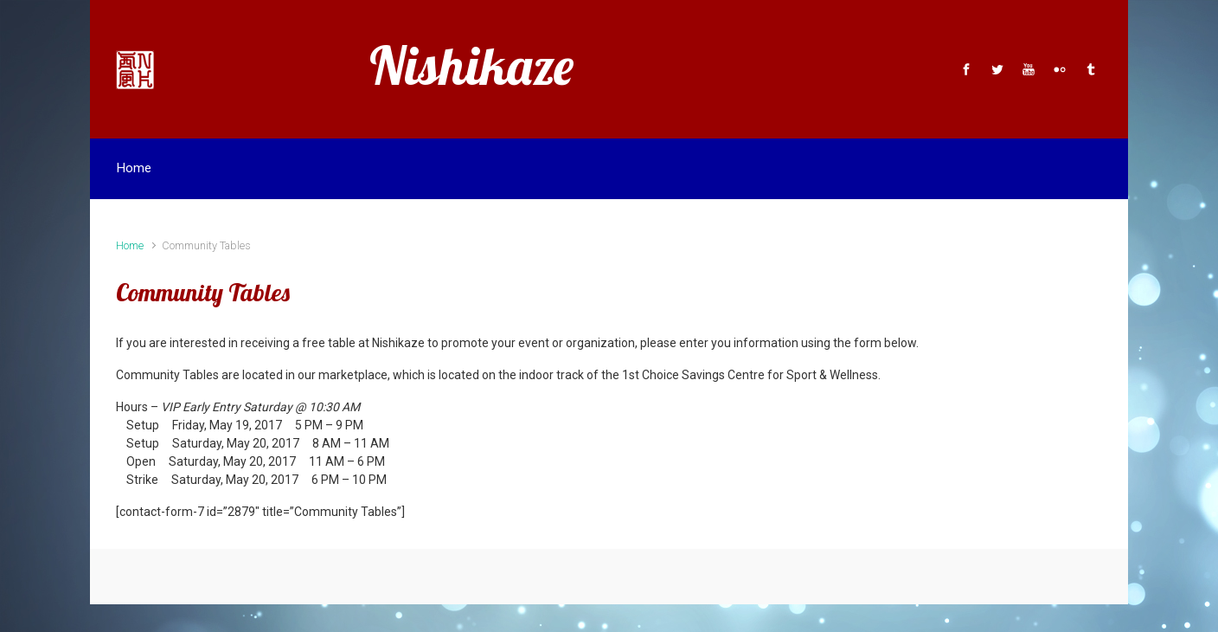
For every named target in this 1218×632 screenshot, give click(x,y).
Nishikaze (471, 65)
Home (130, 245)
